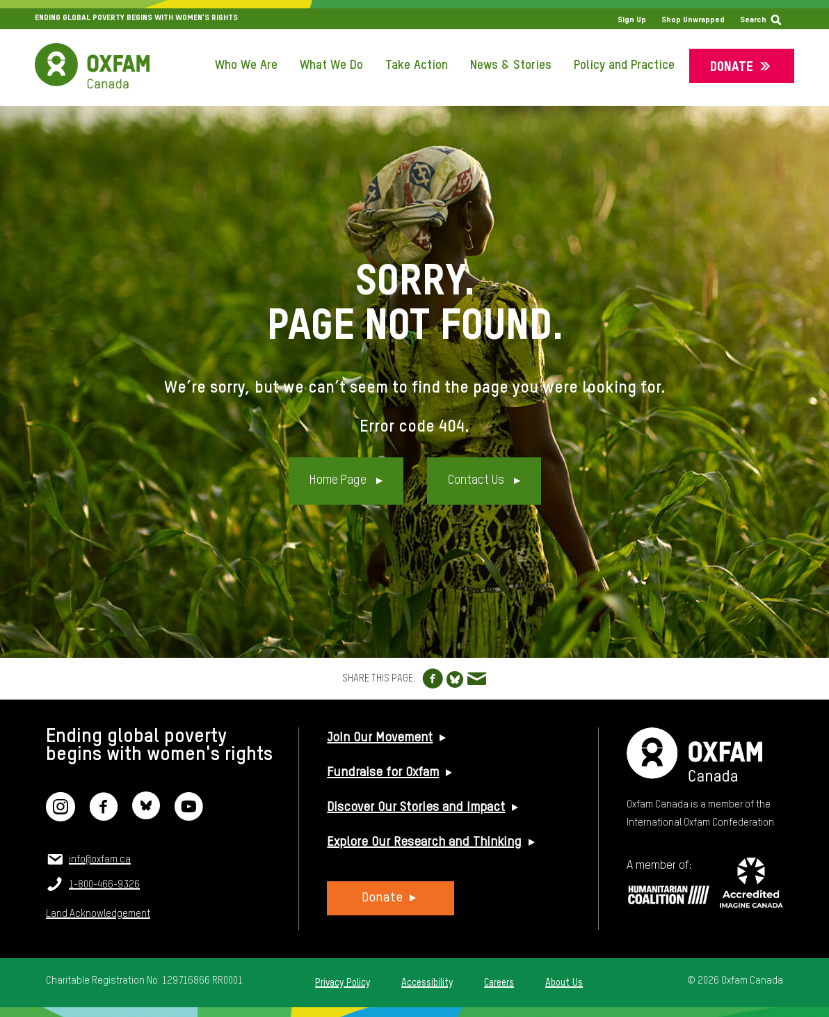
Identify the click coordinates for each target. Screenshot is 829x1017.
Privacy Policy (342, 983)
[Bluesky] (146, 815)
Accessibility (427, 983)
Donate (731, 67)
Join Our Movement (380, 738)
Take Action (416, 65)
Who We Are (246, 65)
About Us (564, 983)
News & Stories (511, 65)
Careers (499, 983)
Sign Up (632, 20)
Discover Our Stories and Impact (416, 807)
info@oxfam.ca (100, 860)
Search (753, 20)
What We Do (331, 65)
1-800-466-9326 (104, 885)
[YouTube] (188, 815)
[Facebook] (103, 815)
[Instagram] (60, 815)
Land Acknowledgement (98, 914)
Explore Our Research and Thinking (424, 842)
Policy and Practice (624, 65)
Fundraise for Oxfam (383, 772)
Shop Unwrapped (693, 20)
